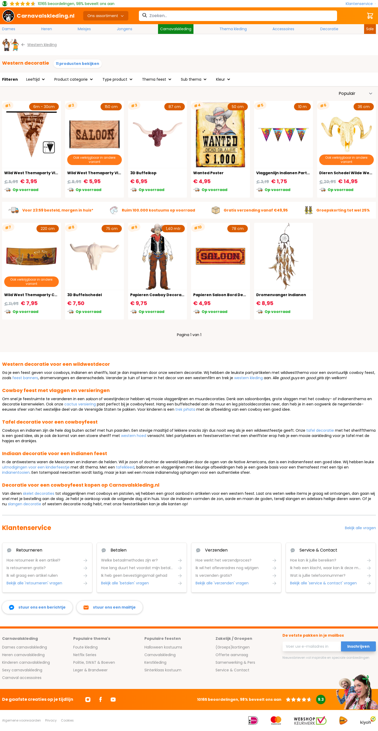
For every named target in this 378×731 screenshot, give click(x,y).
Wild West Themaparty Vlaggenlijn (39, 173)
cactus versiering (80, 404)
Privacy (51, 720)
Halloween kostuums (163, 647)
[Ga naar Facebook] (100, 699)
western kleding (248, 377)
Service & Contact (232, 670)
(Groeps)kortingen (233, 647)
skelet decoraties (38, 493)
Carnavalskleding (175, 29)
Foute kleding (85, 647)
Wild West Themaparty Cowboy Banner (43, 294)
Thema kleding (233, 29)
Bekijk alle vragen (360, 528)
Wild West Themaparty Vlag (95, 173)
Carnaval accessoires (21, 677)
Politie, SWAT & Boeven (94, 662)
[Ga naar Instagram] (88, 699)
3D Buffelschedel (84, 294)
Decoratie (329, 29)
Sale (370, 29)
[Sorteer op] (355, 93)
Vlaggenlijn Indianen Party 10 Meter (291, 173)
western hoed (133, 435)
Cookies (67, 720)
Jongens (124, 29)
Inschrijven (358, 646)
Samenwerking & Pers (235, 662)
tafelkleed (125, 467)
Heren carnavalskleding (23, 654)
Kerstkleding (155, 662)
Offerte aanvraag (232, 654)
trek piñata (185, 409)
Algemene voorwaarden (21, 720)
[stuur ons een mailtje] (110, 607)
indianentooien (16, 472)
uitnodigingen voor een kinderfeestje (36, 467)
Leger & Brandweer (90, 670)
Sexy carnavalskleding (22, 670)
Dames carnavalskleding (24, 647)
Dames (8, 29)
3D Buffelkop (143, 173)
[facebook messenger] (37, 607)
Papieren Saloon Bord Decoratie (225, 294)
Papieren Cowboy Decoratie (158, 294)
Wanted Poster (208, 173)
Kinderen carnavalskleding (26, 662)
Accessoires (283, 29)
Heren (46, 29)
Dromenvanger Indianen (281, 294)
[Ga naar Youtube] (113, 699)
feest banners (25, 377)
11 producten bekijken (77, 63)
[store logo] (38, 15)
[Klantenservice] (361, 4)
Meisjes (84, 29)
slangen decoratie (24, 504)
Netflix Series (84, 654)
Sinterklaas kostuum (162, 670)
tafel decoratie (320, 430)
